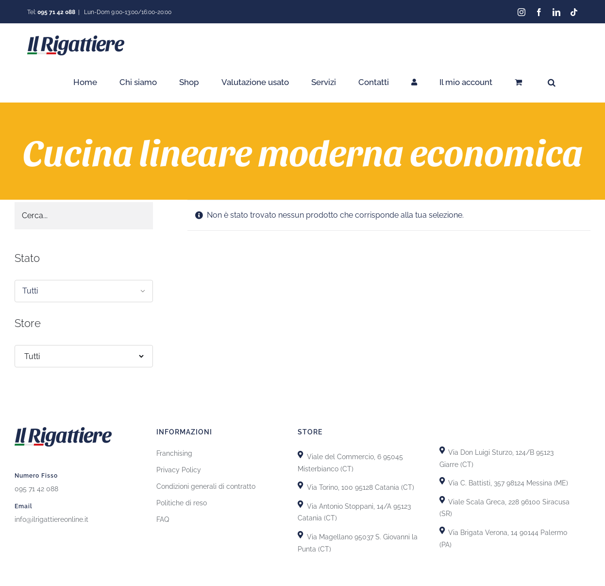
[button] (551, 82)
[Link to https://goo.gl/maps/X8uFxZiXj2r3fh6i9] (300, 452)
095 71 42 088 (36, 486)
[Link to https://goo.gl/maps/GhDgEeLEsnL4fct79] (300, 501)
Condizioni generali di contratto (205, 484)
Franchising (174, 451)
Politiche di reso (181, 500)
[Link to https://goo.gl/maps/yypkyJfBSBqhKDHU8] (442, 496)
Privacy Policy (178, 467)
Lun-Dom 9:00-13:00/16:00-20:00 (127, 12)
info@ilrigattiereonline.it (51, 516)
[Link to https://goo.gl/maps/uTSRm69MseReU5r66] (300, 482)
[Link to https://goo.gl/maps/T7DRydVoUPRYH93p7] (442, 478)
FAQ (162, 517)
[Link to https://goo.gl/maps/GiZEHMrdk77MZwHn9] (300, 532)
